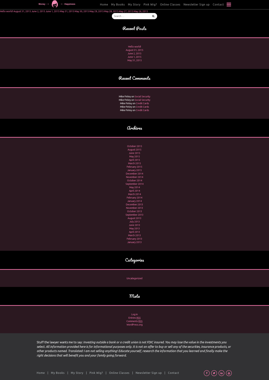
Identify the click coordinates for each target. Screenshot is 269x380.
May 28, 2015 (111, 11)
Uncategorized (134, 278)
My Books (118, 4)
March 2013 (134, 235)
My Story (134, 4)
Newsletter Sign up (197, 4)
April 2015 (134, 160)
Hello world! (6, 11)
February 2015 (134, 166)
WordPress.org (135, 324)
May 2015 (134, 156)
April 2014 (134, 190)
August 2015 (134, 149)
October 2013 (134, 211)
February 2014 (134, 197)
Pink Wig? (150, 4)
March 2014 (134, 194)
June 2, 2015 (38, 11)
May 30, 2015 (82, 11)
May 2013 (134, 228)
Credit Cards (142, 103)
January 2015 (134, 170)
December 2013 (134, 204)
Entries (134, 317)
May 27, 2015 (126, 11)
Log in (134, 314)
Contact (218, 4)
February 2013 (134, 238)
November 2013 (134, 208)
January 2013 (134, 242)
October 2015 (134, 146)
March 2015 (134, 163)
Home (104, 4)
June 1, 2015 (52, 11)
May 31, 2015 (67, 11)
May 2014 (134, 187)
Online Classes (170, 4)
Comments (134, 321)
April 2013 (134, 232)
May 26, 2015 (141, 11)
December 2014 (134, 173)
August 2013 (134, 218)
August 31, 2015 (22, 11)
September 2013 (134, 214)
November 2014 (134, 177)
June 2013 (134, 225)
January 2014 (134, 201)
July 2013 (134, 221)
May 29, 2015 (96, 11)
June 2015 (134, 153)
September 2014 (134, 184)
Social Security (142, 96)
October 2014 (134, 180)
